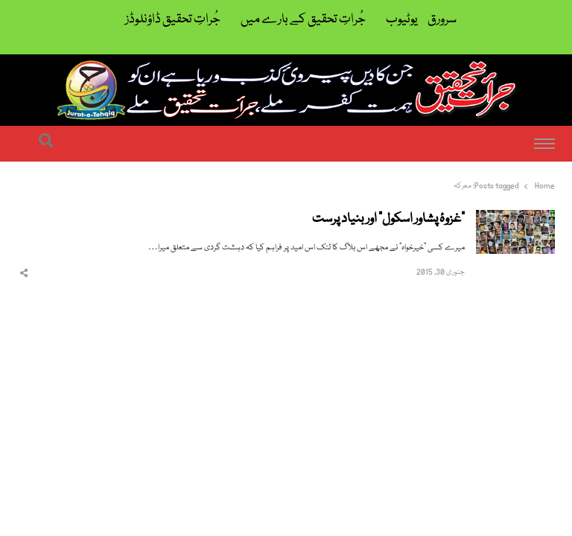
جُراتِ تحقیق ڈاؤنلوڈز (172, 20)
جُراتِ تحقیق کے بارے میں (303, 20)
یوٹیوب (402, 20)
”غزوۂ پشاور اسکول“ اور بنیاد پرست (388, 219)
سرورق (442, 20)
